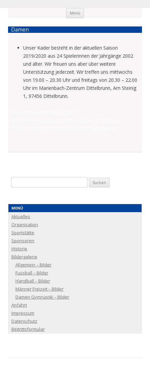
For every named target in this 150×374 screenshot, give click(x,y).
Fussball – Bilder (31, 273)
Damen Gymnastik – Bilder (42, 297)
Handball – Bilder (32, 281)
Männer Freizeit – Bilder (39, 289)
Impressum (22, 313)
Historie (19, 249)
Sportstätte (22, 233)
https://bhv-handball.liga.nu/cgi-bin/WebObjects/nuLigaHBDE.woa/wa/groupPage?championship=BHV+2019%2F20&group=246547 (66, 120)
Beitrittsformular (28, 329)
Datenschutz (24, 321)
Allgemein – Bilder (33, 265)
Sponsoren (22, 241)
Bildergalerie (24, 257)
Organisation (24, 225)
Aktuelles (20, 216)
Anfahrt (19, 305)
